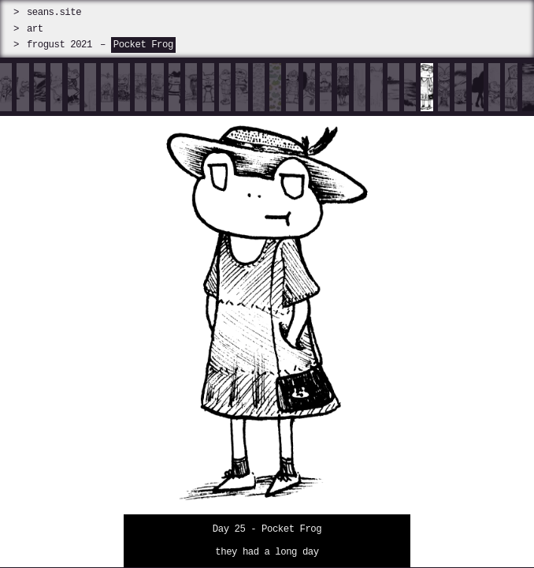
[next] (468, 315)
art (35, 29)
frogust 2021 (59, 44)
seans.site (54, 12)
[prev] (67, 315)
